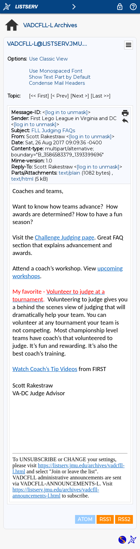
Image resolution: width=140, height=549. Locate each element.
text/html (22, 179)
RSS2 (124, 519)
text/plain (69, 173)
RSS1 (105, 519)
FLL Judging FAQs (53, 130)
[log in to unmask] (66, 112)
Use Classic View (48, 59)
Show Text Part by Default (60, 77)
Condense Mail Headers (57, 83)
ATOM (85, 519)
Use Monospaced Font (55, 71)
